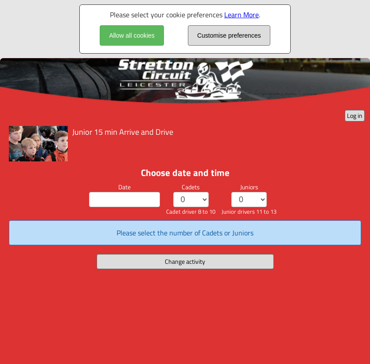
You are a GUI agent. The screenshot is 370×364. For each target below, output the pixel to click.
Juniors (249, 187)
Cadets (191, 187)
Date (124, 187)
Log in (354, 115)
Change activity (185, 261)
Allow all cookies (132, 35)
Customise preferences (229, 35)
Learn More (241, 14)
